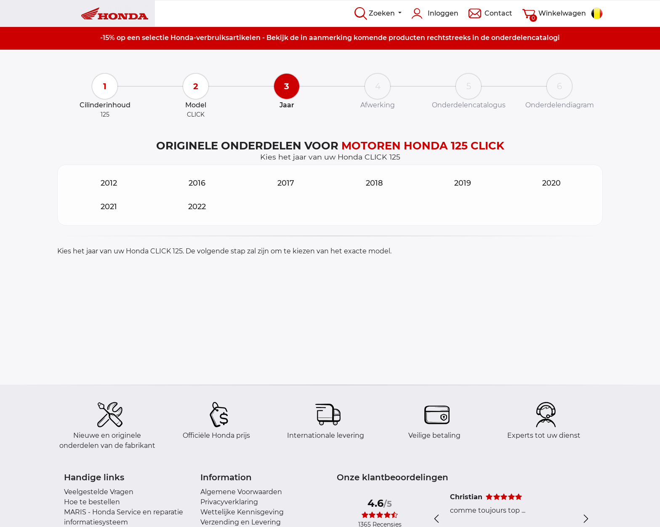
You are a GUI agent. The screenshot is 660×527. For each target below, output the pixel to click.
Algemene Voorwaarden (241, 492)
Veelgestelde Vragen (98, 492)
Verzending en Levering (240, 522)
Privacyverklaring (229, 502)
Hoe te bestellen (92, 502)
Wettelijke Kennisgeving (242, 512)
